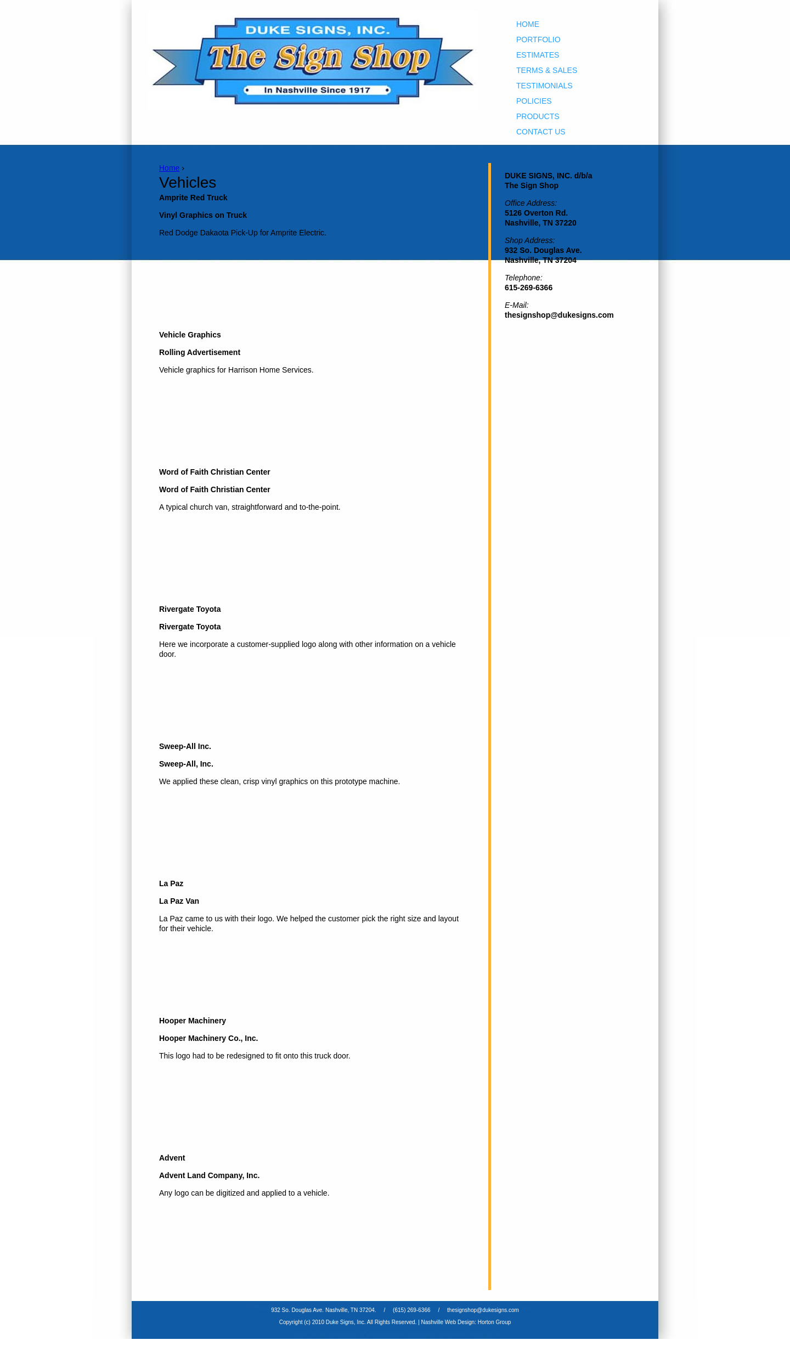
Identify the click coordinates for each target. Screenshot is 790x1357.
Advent (172, 1157)
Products (538, 116)
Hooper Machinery (192, 1020)
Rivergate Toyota (190, 609)
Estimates (537, 54)
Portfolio (538, 39)
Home (527, 24)
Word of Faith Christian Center (214, 472)
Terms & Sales (546, 70)
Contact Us (541, 131)
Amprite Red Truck (193, 197)
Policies (534, 101)
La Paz (171, 883)
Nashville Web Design (448, 1322)
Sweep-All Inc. (185, 746)
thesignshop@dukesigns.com (483, 1310)
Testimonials (544, 85)
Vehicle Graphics (190, 334)
